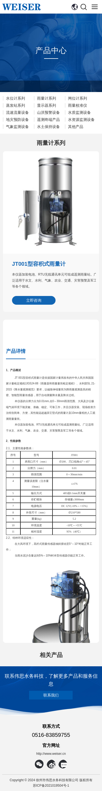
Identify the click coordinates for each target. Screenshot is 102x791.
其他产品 (75, 126)
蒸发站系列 (15, 105)
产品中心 (51, 51)
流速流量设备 (17, 112)
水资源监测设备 (81, 119)
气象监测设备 (17, 126)
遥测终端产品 (48, 119)
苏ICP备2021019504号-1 (51, 785)
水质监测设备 (79, 112)
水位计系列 (15, 98)
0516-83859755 (51, 735)
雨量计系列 (46, 98)
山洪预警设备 (48, 112)
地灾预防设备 (17, 119)
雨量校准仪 (77, 105)
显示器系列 (46, 105)
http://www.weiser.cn (51, 754)
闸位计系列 (77, 98)
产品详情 (16, 483)
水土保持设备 (48, 126)
